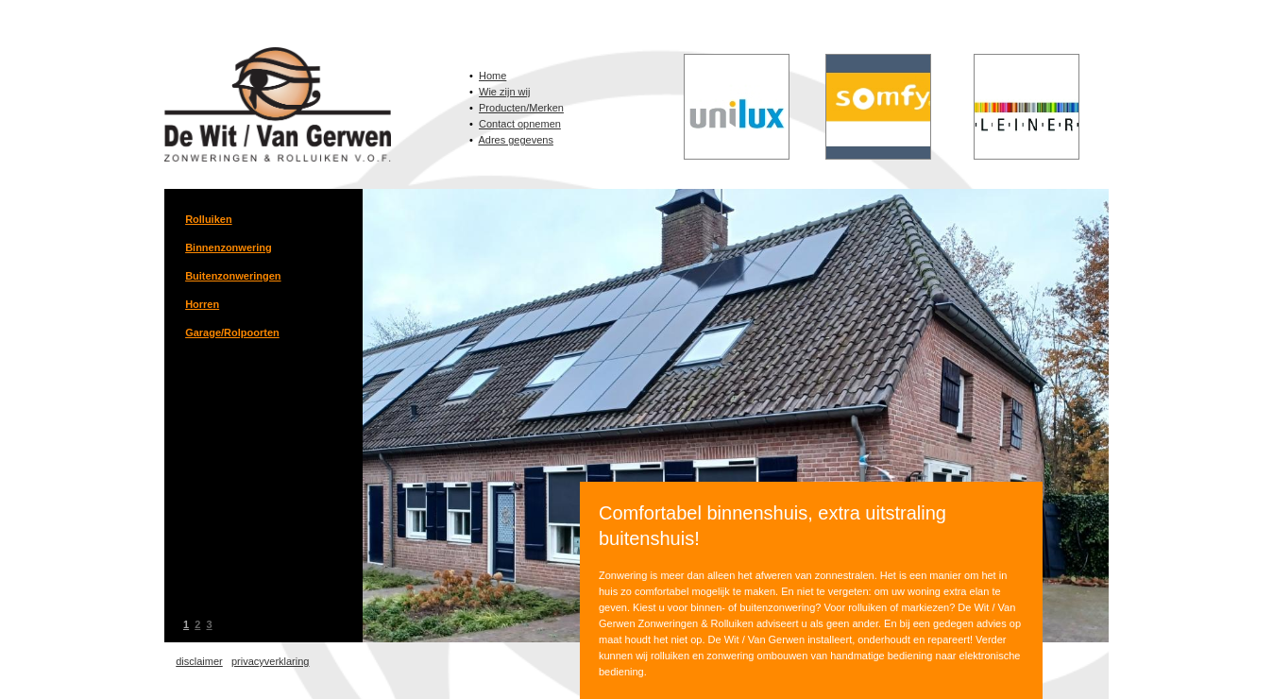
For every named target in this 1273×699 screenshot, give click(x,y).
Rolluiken (208, 219)
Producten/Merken (521, 107)
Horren (202, 304)
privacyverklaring (270, 661)
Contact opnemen (520, 123)
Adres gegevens (515, 139)
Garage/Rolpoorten (232, 332)
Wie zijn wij (504, 91)
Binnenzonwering (228, 247)
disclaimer (199, 661)
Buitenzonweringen (232, 275)
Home (492, 75)
